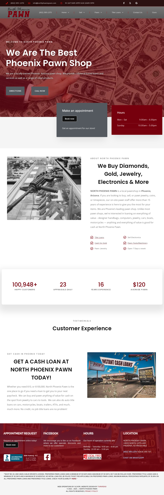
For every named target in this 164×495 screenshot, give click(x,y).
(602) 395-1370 (45, 12)
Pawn (98, 12)
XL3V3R (77, 486)
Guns (154, 12)
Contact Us (137, 12)
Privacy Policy (91, 491)
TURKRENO (102, 486)
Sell (82, 12)
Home (65, 12)
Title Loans (117, 12)
